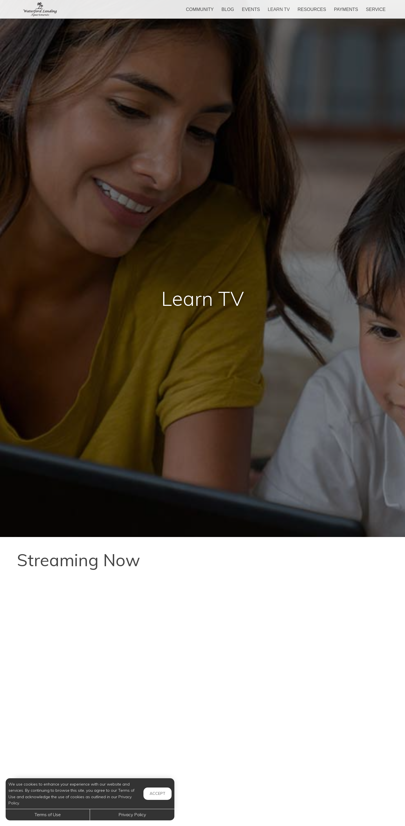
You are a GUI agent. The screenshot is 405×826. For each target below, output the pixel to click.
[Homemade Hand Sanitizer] (329, 768)
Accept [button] (157, 793)
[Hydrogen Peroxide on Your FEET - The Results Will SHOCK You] (202, 616)
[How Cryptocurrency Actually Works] (329, 616)
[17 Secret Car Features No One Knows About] (329, 692)
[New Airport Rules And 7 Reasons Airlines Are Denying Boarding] (76, 768)
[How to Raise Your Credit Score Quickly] (76, 616)
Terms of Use (48, 814)
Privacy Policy (132, 814)
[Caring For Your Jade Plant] (202, 768)
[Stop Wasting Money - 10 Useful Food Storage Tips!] (76, 692)
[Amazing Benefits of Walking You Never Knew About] (202, 692)
